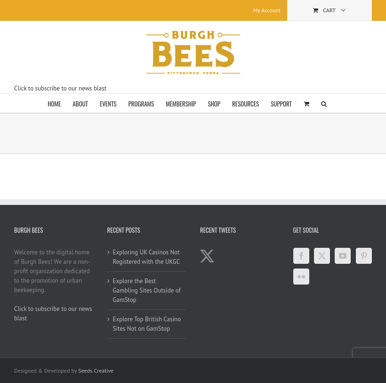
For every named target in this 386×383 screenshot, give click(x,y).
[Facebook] (301, 256)
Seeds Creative (95, 370)
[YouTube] (343, 256)
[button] (324, 103)
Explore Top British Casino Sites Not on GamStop (147, 324)
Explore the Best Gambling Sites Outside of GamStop (147, 290)
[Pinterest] (364, 256)
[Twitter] (322, 256)
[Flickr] (301, 277)
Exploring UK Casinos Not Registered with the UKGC (146, 257)
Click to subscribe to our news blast (60, 88)
